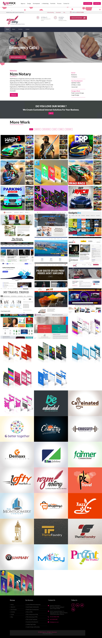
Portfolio (52, 3)
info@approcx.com (54, 622)
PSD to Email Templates (31, 619)
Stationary (69, 129)
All (31, 129)
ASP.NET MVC (75, 83)
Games (61, 129)
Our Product (14, 609)
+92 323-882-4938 (54, 616)
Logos (54, 129)
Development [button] (36, 3)
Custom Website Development (33, 604)
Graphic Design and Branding (33, 627)
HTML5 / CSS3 (75, 85)
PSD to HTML (29, 612)
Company (74, 77)
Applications (46, 129)
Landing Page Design (31, 624)
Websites (37, 129)
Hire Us (51, 113)
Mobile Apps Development (32, 609)
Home (12, 604)
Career (12, 614)
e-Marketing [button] (45, 3)
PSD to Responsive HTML (32, 614)
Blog (12, 617)
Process (59, 3)
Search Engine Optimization (32, 607)
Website (13, 95)
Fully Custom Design (77, 93)
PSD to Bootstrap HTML (31, 617)
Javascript (74, 87)
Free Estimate (87, 3)
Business (74, 75)
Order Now (97, 3)
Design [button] (29, 3)
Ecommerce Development (32, 622)
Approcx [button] (23, 3)
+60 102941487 (54, 619)
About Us (13, 607)
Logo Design (75, 95)
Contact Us (66, 3)
